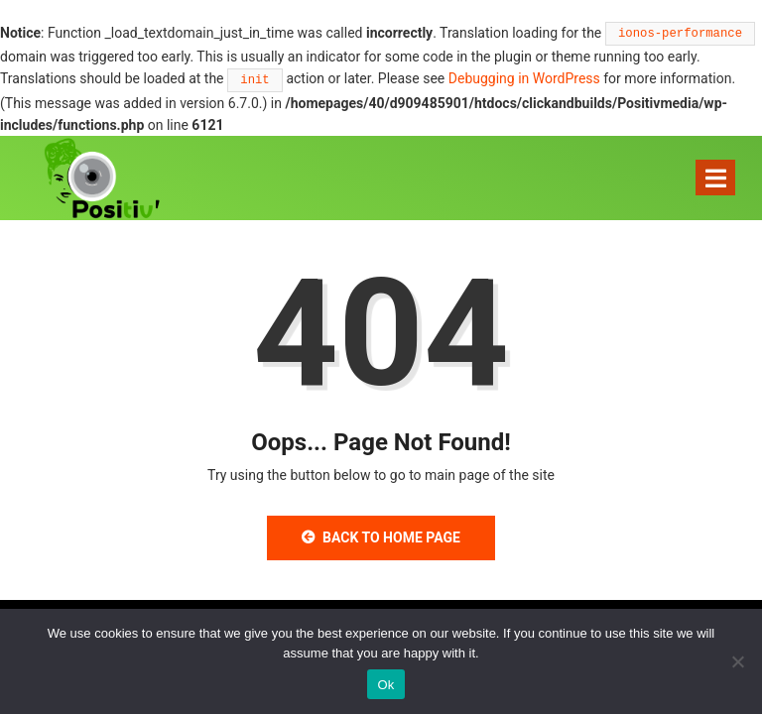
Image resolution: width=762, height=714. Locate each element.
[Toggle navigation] (715, 177)
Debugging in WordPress (524, 78)
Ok (385, 684)
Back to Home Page (381, 537)
